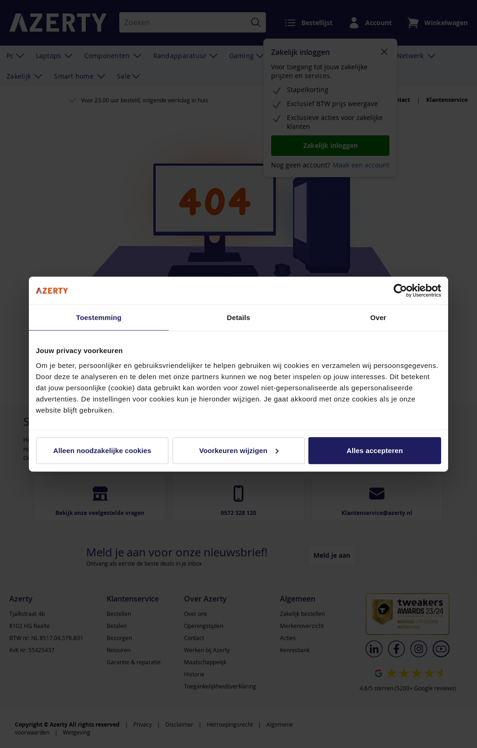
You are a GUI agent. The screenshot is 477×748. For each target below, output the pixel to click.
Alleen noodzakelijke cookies (102, 450)
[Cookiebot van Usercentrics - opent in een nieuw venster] (400, 291)
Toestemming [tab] (99, 317)
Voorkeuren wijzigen (239, 450)
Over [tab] (378, 317)
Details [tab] (238, 317)
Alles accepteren (375, 450)
